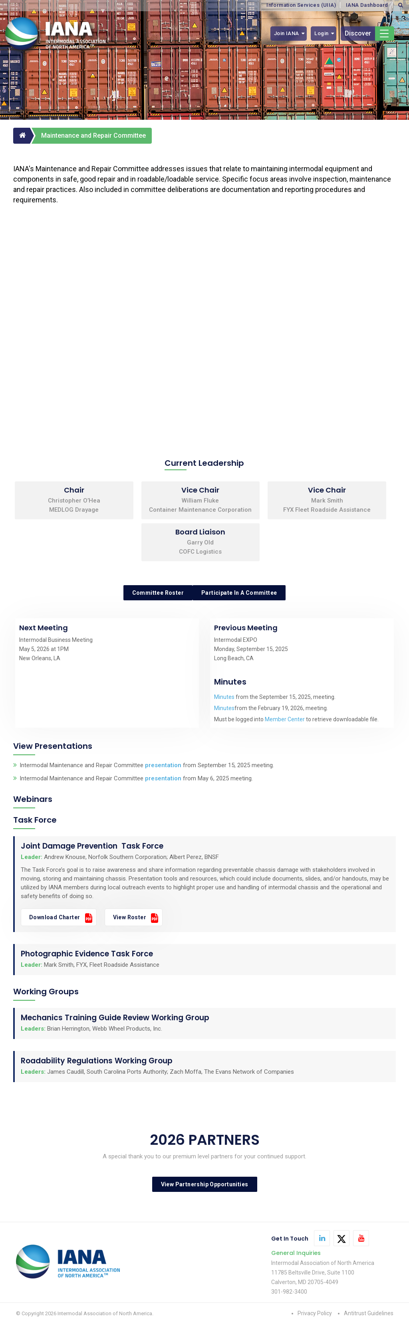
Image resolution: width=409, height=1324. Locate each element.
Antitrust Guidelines (368, 1313)
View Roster (129, 917)
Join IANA (286, 33)
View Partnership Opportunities (204, 1184)
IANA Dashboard (367, 5)
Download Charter (54, 917)
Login (321, 33)
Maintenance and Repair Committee (93, 135)
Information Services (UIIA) (301, 5)
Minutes (224, 697)
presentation (163, 765)
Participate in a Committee (239, 593)
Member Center (285, 719)
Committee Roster (158, 593)
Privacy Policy (315, 1313)
